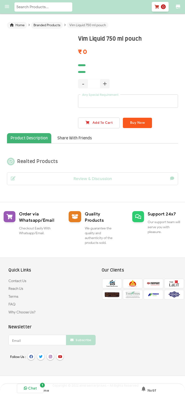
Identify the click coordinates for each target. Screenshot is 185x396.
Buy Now (138, 123)
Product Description (29, 138)
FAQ (11, 304)
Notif (148, 389)
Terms (13, 296)
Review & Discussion (92, 179)
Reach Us (15, 288)
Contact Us (17, 281)
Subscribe (80, 340)
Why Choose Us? (22, 312)
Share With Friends (74, 138)
